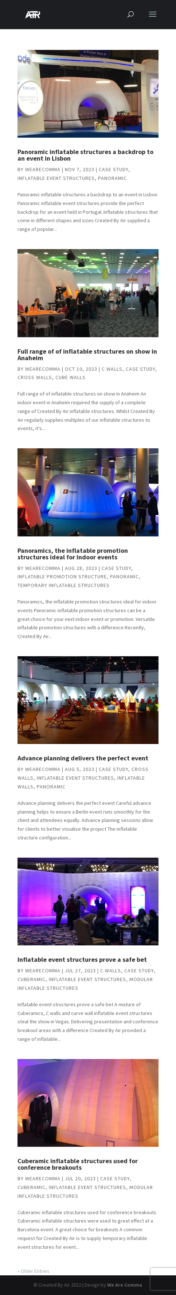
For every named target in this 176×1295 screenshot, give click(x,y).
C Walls (112, 369)
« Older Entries (33, 1271)
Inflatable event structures (56, 178)
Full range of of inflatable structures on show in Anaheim (87, 354)
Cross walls (34, 377)
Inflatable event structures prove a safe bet (82, 959)
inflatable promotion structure (62, 576)
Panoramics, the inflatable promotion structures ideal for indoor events (72, 553)
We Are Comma (124, 1285)
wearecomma (42, 169)
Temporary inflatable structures (63, 585)
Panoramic (112, 178)
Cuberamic (31, 979)
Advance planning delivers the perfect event (82, 758)
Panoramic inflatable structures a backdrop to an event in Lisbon (85, 154)
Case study (113, 169)
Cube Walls (70, 377)
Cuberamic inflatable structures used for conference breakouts (77, 1164)
